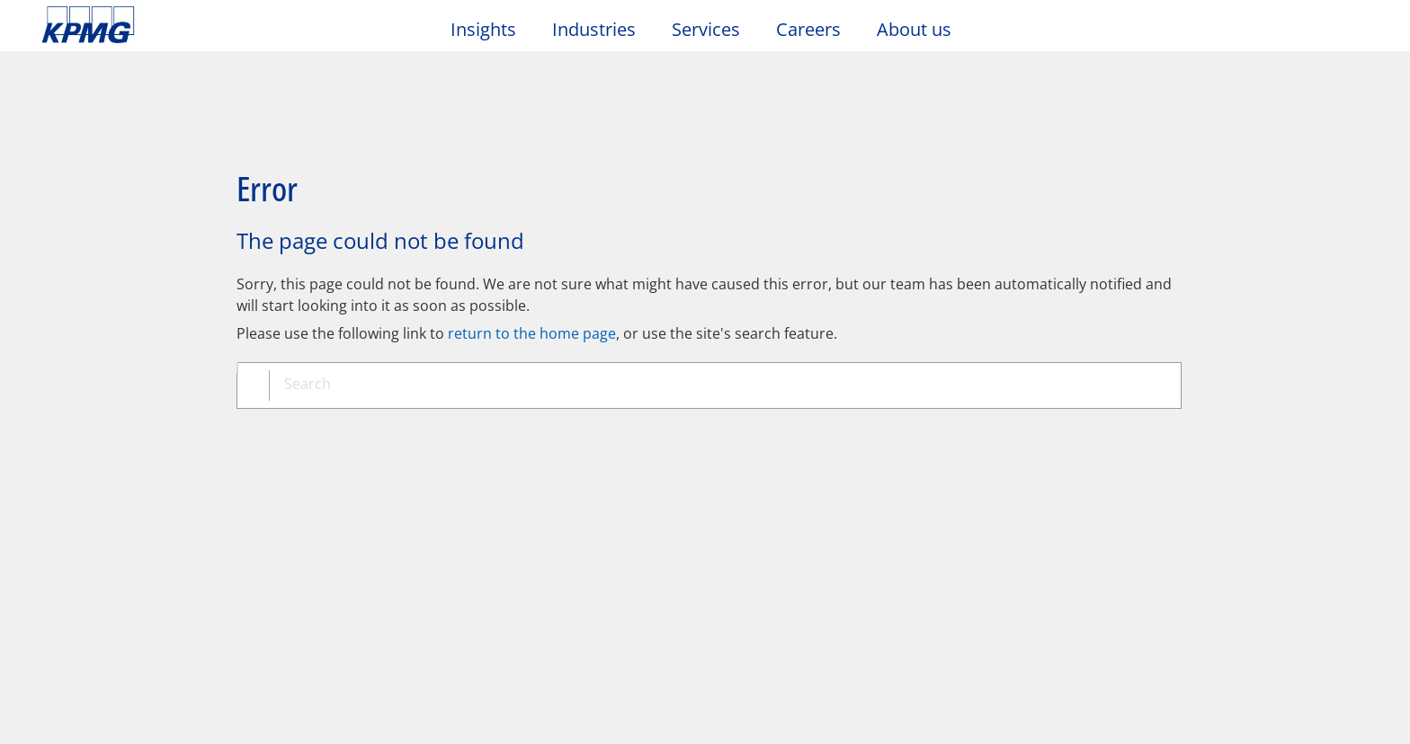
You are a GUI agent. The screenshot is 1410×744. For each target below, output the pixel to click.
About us (914, 29)
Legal (65, 471)
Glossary (580, 471)
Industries (594, 29)
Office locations (97, 574)
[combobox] (468, 367)
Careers (808, 29)
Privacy (156, 471)
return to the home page (532, 292)
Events (480, 540)
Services (706, 29)
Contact (74, 540)
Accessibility (272, 471)
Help (485, 471)
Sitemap (393, 471)
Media (274, 540)
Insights (483, 29)
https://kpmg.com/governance (633, 707)
